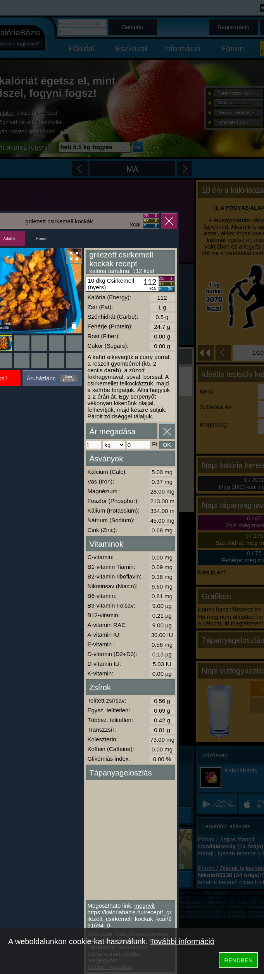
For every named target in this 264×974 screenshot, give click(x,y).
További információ (182, 941)
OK (167, 444)
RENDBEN (238, 960)
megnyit (144, 905)
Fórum (42, 239)
